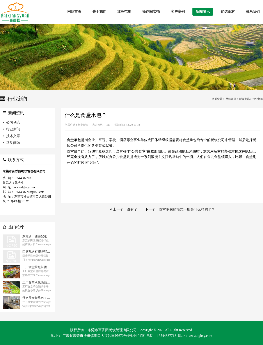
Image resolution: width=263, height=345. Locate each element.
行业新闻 (257, 98)
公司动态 (13, 122)
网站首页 (231, 98)
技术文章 (13, 136)
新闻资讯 (244, 98)
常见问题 (13, 143)
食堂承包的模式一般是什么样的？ (185, 209)
